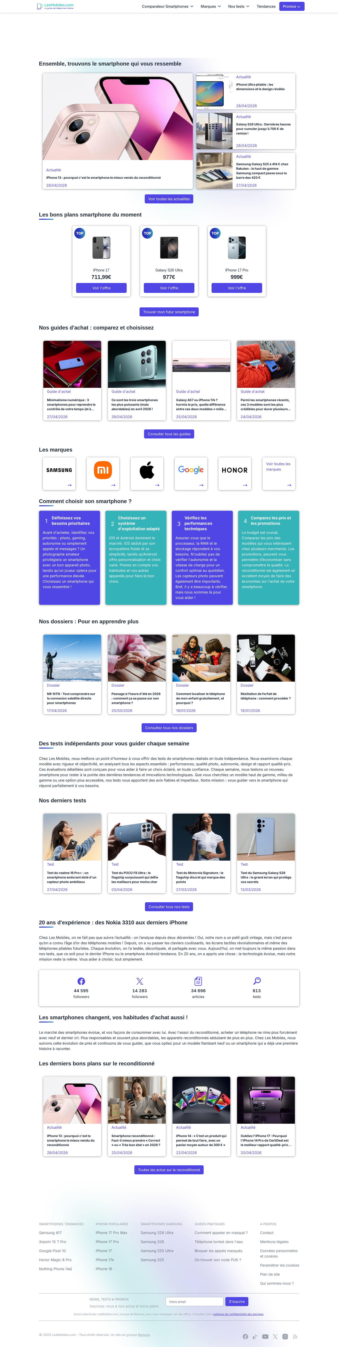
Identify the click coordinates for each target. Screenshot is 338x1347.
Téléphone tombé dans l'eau (219, 1241)
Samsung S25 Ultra (157, 1250)
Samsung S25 (152, 1260)
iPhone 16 (104, 1269)
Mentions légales (274, 1241)
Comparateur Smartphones (167, 6)
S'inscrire (237, 1301)
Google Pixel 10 (52, 1250)
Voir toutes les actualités (169, 199)
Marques (211, 6)
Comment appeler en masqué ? (221, 1232)
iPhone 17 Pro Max (111, 1232)
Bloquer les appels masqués (218, 1250)
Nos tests (238, 6)
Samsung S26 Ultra (157, 1232)
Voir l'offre (101, 288)
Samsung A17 (50, 1232)
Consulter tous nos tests (169, 906)
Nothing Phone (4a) (55, 1269)
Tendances (266, 6)
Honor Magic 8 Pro (55, 1260)
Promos (291, 6)
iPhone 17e (105, 1260)
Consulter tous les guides (169, 434)
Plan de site (270, 1274)
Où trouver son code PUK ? (218, 1260)
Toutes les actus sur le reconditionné (169, 1170)
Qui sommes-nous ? (277, 1283)
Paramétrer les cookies (279, 1265)
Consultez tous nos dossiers (169, 727)
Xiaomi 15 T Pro (52, 1241)
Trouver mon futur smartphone (169, 312)
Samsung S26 (152, 1241)
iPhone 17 (104, 1250)
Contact (266, 1232)
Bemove (144, 1335)
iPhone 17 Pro (107, 1241)
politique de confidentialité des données (238, 1314)
